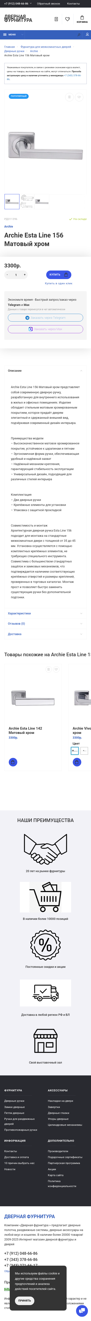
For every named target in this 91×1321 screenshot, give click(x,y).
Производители (58, 1151)
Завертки (54, 1107)
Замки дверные (14, 1107)
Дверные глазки (58, 1113)
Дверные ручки (14, 1100)
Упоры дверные (58, 1119)
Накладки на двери (60, 1100)
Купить (59, 275)
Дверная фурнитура (18, 18)
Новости (9, 1169)
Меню (9, 34)
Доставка (45, 634)
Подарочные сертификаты (65, 1157)
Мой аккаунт (87, 34)
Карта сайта (56, 1175)
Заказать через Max (45, 329)
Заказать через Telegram (45, 318)
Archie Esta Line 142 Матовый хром (25, 730)
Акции (52, 1169)
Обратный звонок (48, 3)
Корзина (82, 19)
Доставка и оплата (16, 1157)
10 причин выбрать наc (19, 1163)
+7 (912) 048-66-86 (16, 3)
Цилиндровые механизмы (65, 1124)
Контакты (73, 3)
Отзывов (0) (45, 623)
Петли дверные (14, 1113)
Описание (45, 370)
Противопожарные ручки (20, 1129)
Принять (24, 1300)
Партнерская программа (64, 1163)
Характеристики (45, 613)
